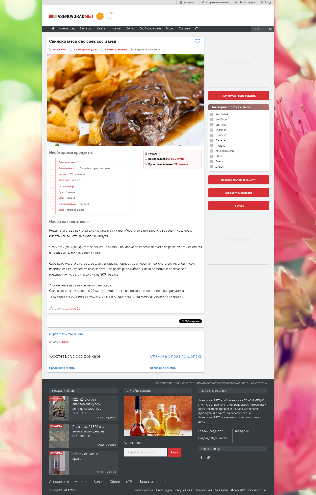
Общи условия (184, 490)
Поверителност (203, 490)
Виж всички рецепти (238, 192)
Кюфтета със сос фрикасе (74, 356)
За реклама (221, 490)
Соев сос (64, 180)
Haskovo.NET (70, 490)
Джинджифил (67, 204)
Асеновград (59, 481)
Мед (61, 198)
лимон (65, 342)
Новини (116, 28)
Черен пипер (66, 186)
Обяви (115, 481)
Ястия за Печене (117, 49)
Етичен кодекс (164, 490)
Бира (61, 210)
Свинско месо (67, 168)
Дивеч (219, 166)
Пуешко (220, 145)
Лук (61, 192)
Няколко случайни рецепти (238, 179)
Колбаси (221, 119)
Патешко (221, 140)
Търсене (238, 205)
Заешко (220, 161)
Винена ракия (134, 443)
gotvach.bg (72, 308)
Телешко (221, 130)
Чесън (62, 174)
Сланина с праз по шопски (176, 356)
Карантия (221, 114)
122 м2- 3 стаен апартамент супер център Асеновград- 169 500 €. (87, 406)
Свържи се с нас (257, 490)
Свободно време (150, 28)
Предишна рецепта (62, 368)
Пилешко (221, 135)
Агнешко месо (224, 151)
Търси (174, 452)
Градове (184, 28)
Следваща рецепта (163, 368)
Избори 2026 (238, 490)
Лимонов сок (66, 162)
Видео (99, 481)
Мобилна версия (143, 490)
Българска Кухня (86, 49)
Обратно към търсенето (66, 334)
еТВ (129, 481)
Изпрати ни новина (154, 481)
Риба (218, 156)
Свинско (60, 49)
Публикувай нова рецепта (238, 95)
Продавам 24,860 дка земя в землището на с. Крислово (88, 431)
